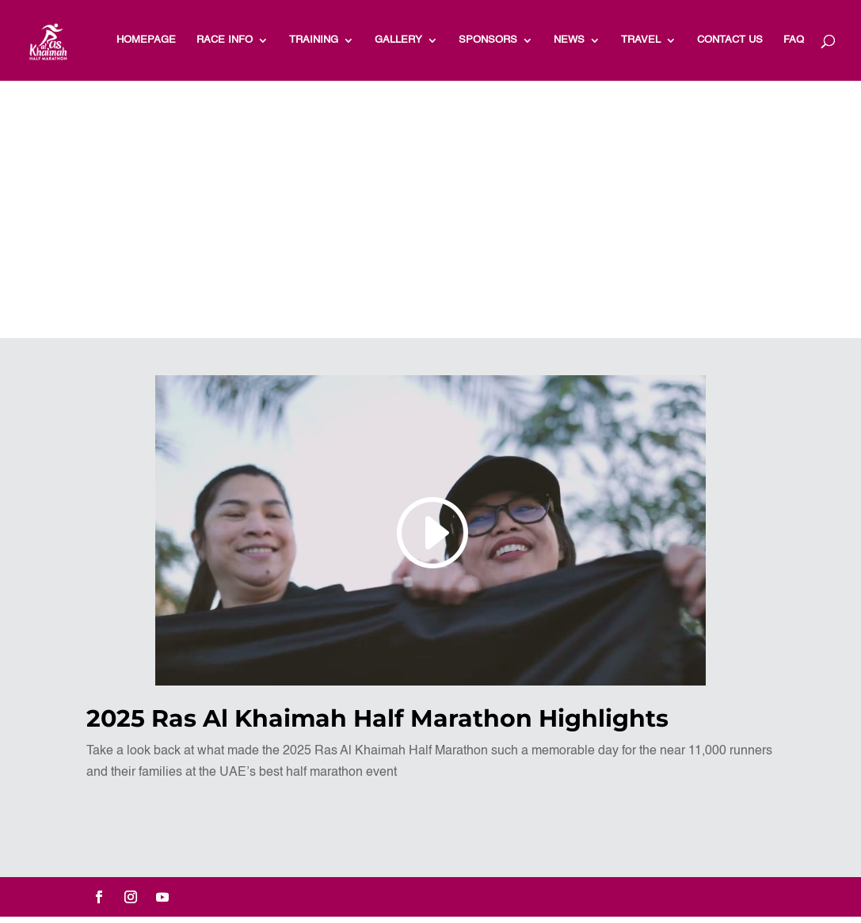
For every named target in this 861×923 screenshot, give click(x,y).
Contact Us (730, 40)
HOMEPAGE (146, 40)
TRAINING (313, 40)
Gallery (398, 40)
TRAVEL (641, 40)
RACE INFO (224, 40)
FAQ (793, 40)
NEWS (569, 40)
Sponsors (488, 40)
